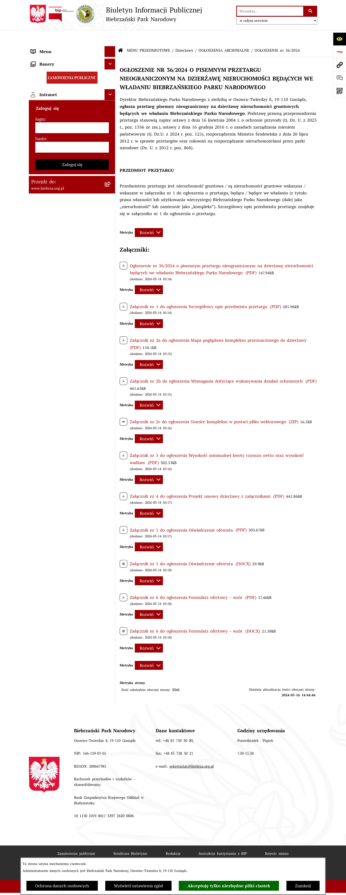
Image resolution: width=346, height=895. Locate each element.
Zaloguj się (72, 542)
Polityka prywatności (250, 856)
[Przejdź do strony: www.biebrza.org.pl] (339, 64)
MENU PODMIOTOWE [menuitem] (52, 48)
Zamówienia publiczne (76, 839)
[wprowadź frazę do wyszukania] (270, 11)
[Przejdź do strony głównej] (115, 14)
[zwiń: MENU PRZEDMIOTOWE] (111, 58)
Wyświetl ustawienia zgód (138, 886)
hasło (40, 516)
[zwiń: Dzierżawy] (111, 265)
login (40, 496)
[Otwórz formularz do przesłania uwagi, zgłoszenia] (339, 77)
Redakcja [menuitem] (39, 418)
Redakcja (173, 839)
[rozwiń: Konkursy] (111, 335)
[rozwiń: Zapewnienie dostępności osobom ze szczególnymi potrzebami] (111, 363)
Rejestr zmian (277, 839)
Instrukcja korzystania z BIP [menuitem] (58, 429)
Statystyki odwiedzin (153, 856)
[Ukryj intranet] (110, 471)
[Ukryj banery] (110, 441)
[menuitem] (72, 72)
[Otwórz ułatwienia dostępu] (339, 38)
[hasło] (72, 524)
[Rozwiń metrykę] (149, 218)
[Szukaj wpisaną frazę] (310, 11)
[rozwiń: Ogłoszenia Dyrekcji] (111, 251)
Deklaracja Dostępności (98, 856)
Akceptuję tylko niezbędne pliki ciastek (228, 886)
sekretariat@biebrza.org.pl (191, 752)
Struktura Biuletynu (130, 839)
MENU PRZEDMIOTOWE (148, 35)
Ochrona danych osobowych (62, 886)
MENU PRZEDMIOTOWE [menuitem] (55, 59)
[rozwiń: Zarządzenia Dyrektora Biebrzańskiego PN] (111, 86)
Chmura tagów (201, 856)
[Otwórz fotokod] (339, 90)
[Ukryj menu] (110, 37)
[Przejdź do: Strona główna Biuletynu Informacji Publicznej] (120, 36)
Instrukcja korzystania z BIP (223, 839)
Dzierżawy (184, 35)
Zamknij (303, 886)
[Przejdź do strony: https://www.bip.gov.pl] (339, 51)
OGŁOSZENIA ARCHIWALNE (223, 35)
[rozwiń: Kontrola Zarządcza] (111, 238)
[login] (72, 505)
